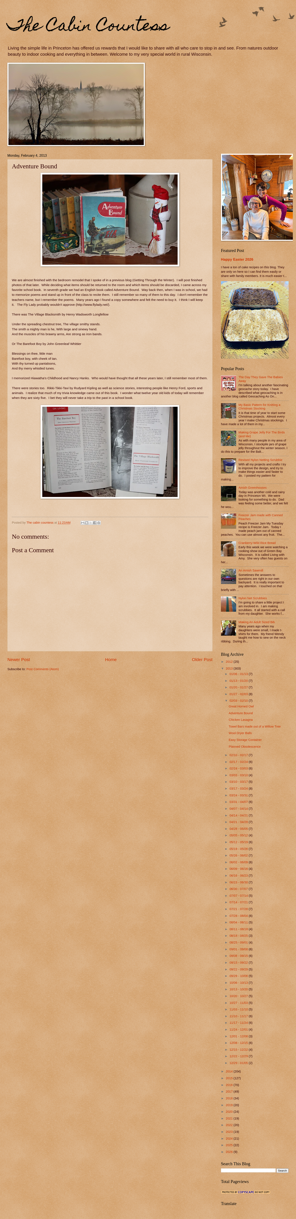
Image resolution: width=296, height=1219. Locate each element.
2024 (230, 1138)
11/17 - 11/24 (239, 1022)
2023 (230, 1131)
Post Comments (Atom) (42, 669)
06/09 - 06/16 (239, 868)
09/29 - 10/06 (239, 976)
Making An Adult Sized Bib (256, 622)
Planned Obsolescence (245, 746)
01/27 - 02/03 (239, 694)
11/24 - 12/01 (239, 1029)
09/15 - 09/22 (239, 962)
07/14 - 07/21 (239, 902)
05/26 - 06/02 (239, 855)
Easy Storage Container (245, 740)
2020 (230, 1111)
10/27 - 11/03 (239, 1003)
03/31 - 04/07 (239, 802)
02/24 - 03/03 (239, 768)
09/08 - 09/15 (239, 955)
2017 (230, 1091)
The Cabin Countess (88, 27)
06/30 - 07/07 (239, 889)
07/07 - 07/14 (239, 895)
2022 (230, 1125)
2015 (230, 1078)
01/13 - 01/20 (239, 680)
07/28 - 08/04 (239, 915)
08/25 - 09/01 (239, 942)
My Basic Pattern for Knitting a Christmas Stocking (259, 406)
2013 (230, 668)
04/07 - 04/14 (239, 808)
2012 (230, 661)
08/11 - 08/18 (239, 929)
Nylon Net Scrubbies (252, 598)
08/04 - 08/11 (239, 922)
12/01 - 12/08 (239, 1036)
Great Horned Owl (241, 706)
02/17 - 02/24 (239, 762)
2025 (230, 1145)
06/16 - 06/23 (239, 875)
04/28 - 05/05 (239, 828)
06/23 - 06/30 (239, 882)
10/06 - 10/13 (239, 982)
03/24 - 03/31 (239, 795)
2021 (230, 1118)
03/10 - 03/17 (239, 781)
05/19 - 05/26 (239, 849)
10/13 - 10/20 (239, 989)
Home (111, 659)
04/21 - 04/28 (239, 822)
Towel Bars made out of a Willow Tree (255, 726)
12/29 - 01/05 (239, 1063)
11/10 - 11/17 (239, 1016)
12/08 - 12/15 (239, 1043)
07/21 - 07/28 (239, 909)
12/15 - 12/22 (239, 1049)
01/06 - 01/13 (239, 674)
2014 (230, 1071)
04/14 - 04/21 (239, 815)
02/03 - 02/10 (239, 700)
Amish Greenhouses (252, 487)
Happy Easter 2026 (237, 259)
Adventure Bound (241, 713)
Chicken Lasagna (241, 719)
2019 (230, 1105)
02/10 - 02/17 (239, 755)
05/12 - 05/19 (239, 842)
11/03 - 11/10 (239, 1009)
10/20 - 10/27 (239, 996)
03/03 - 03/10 (239, 775)
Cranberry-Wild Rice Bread (257, 543)
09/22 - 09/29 (239, 969)
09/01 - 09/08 (239, 949)
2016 (230, 1085)
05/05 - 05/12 (239, 835)
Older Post (202, 659)
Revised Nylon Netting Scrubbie (260, 460)
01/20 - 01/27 (239, 687)
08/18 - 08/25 (239, 935)
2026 (230, 1152)
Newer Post (18, 659)
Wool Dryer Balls (240, 733)
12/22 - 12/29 (239, 1056)
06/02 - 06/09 (239, 862)
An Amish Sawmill (250, 570)
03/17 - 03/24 (239, 788)
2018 (230, 1098)
